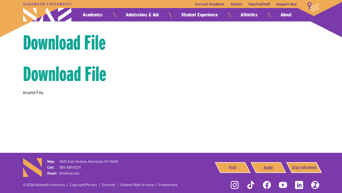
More (313, 6)
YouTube (283, 185)
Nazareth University (47, 12)
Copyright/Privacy (83, 185)
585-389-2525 (70, 167)
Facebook (267, 185)
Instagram (235, 185)
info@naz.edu (69, 173)
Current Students (206, 4)
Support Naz (286, 4)
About (286, 14)
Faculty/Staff (258, 4)
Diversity (109, 185)
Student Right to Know (137, 185)
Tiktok (251, 185)
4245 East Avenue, (88, 161)
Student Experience (199, 14)
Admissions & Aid (142, 14)
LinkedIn (299, 185)
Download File (64, 42)
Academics (93, 14)
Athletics (249, 14)
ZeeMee (315, 185)
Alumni (234, 4)
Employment (167, 185)
